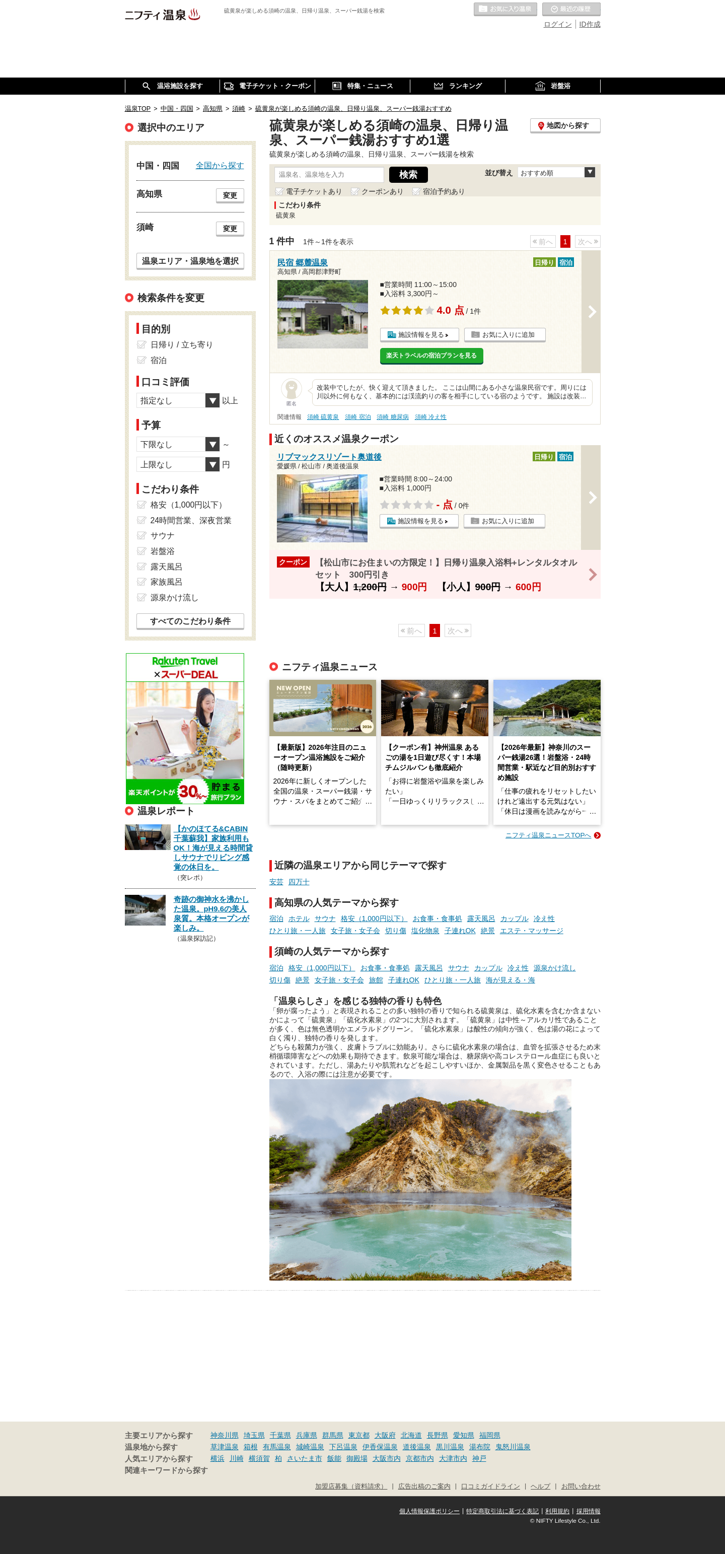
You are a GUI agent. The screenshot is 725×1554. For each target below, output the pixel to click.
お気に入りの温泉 (505, 10)
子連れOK (460, 931)
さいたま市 (304, 1458)
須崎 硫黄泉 (323, 416)
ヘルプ (540, 1486)
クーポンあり (382, 191)
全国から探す (220, 165)
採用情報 (588, 1511)
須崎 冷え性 (431, 416)
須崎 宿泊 (358, 416)
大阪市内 (387, 1458)
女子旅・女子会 (355, 931)
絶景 (488, 931)
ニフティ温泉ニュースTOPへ (548, 835)
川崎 (237, 1458)
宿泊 (276, 918)
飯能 (334, 1458)
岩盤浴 (163, 551)
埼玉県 (254, 1435)
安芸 (276, 882)
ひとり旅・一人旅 (297, 931)
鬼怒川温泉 (513, 1447)
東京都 (359, 1435)
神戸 (479, 1458)
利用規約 (557, 1511)
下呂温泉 (343, 1447)
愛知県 (463, 1435)
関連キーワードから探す (166, 1470)
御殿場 (357, 1458)
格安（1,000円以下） (374, 918)
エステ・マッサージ (531, 931)
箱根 (251, 1447)
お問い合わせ (581, 1486)
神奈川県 (224, 1435)
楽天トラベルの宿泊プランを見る (431, 355)
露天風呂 (481, 918)
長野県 (437, 1435)
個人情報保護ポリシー (429, 1511)
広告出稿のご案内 (424, 1486)
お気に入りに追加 (508, 334)
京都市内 (420, 1458)
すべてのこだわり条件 (190, 621)
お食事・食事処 (437, 918)
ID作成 (590, 24)
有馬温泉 (277, 1447)
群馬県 (332, 1435)
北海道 (411, 1435)
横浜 (217, 1458)
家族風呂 (167, 582)
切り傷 (395, 931)
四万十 (299, 882)
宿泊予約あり (444, 191)
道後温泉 (417, 1447)
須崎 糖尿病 (392, 416)
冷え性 (544, 918)
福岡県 (489, 1435)
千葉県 (280, 1435)
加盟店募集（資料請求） (351, 1486)
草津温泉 (224, 1447)
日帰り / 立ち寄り (182, 344)
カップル (514, 918)
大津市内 (453, 1458)
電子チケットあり (314, 191)
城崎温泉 (310, 1447)
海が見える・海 (510, 980)
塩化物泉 (425, 931)
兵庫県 (306, 1435)
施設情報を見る (421, 334)
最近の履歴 (571, 10)
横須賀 (259, 1458)
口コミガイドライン (490, 1486)
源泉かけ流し (555, 968)
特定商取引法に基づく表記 (502, 1511)
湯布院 (479, 1447)
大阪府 (385, 1435)
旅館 (376, 980)
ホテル (299, 918)
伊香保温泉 (380, 1447)
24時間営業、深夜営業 (191, 520)
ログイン (558, 24)
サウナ (325, 918)
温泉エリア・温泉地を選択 (190, 260)
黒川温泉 (450, 1447)
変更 (230, 195)
